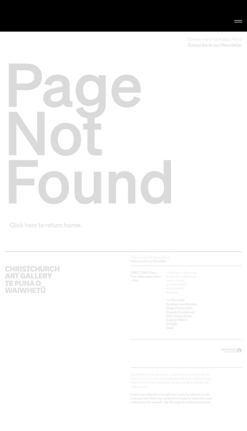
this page (175, 402)
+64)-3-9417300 (177, 322)
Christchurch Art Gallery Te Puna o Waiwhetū (41, 15)
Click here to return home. (46, 225)
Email (169, 328)
